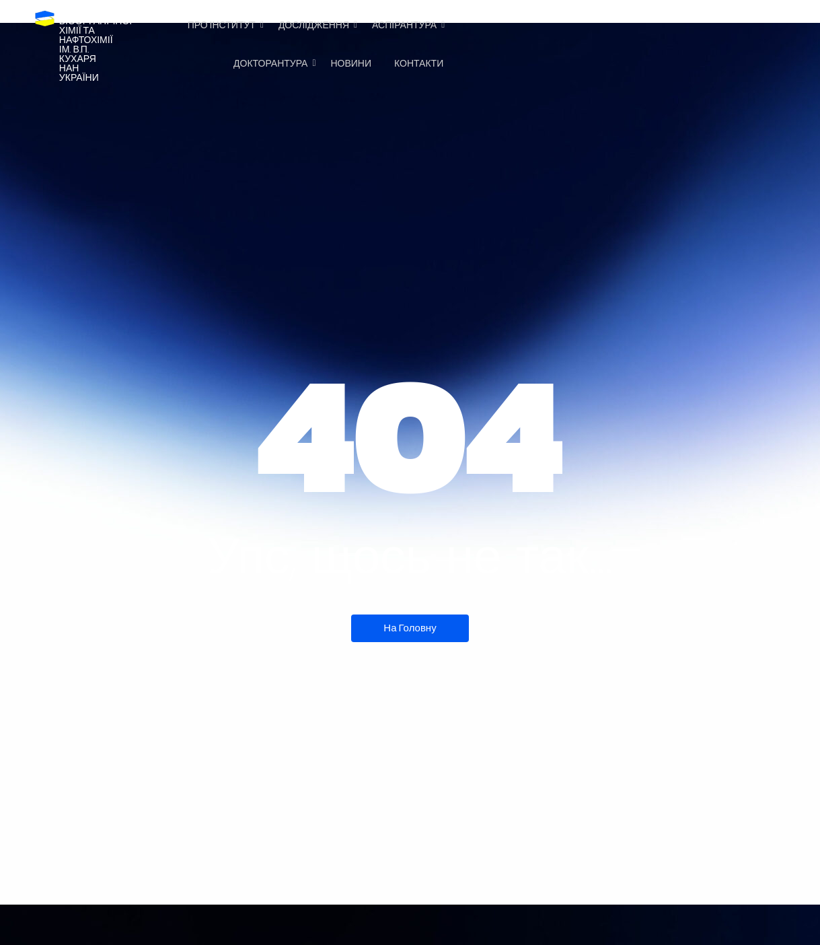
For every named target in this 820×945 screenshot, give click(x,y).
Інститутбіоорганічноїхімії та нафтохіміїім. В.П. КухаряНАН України (95, 45)
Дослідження (316, 25)
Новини (350, 64)
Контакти (418, 64)
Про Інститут (224, 25)
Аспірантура (406, 25)
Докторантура (272, 64)
